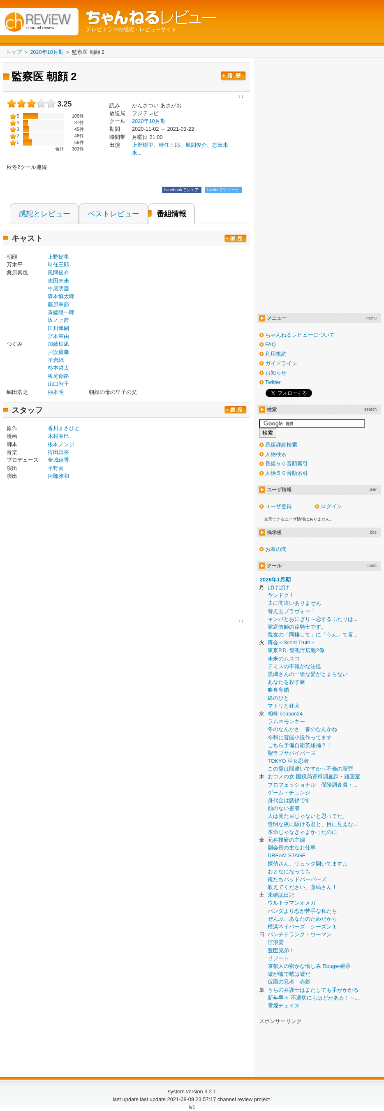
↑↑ (240, 621)
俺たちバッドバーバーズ (297, 879)
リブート (278, 958)
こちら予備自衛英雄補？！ (300, 745)
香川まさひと (64, 428)
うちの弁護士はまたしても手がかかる (313, 990)
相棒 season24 (285, 714)
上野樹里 (58, 257)
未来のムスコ (284, 658)
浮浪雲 (276, 942)
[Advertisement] (76, 550)
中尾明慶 (58, 288)
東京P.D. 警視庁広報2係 (296, 650)
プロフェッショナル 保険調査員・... (313, 785)
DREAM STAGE (286, 855)
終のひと (278, 698)
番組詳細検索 (281, 445)
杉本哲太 (58, 368)
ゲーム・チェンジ (289, 792)
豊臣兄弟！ (281, 950)
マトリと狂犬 (284, 706)
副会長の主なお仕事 (292, 848)
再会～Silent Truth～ (292, 642)
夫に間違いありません (294, 603)
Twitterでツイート (223, 189)
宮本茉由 (58, 336)
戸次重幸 (58, 352)
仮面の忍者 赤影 (289, 982)
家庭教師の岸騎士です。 (297, 627)
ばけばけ (278, 587)
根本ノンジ (61, 444)
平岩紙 (56, 360)
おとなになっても (289, 871)
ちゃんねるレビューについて (300, 335)
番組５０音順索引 (286, 464)
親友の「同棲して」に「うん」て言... (313, 635)
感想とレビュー (44, 214)
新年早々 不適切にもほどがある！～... (313, 998)
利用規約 (276, 354)
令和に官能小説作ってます (300, 737)
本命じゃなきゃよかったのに (302, 832)
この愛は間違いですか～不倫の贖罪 (310, 769)
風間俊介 (196, 145)
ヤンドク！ (281, 595)
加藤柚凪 (58, 344)
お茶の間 (276, 549)
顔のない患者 (284, 808)
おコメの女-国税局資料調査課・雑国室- (315, 776)
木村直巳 (58, 436)
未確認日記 (281, 895)
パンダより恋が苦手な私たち (302, 911)
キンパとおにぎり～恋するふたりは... (313, 619)
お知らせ (276, 373)
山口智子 (58, 384)
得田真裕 (58, 452)
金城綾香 (58, 460)
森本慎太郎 (61, 296)
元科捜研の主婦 (286, 840)
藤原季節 (58, 304)
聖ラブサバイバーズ (292, 753)
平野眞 (56, 468)
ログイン (331, 506)
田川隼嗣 (58, 328)
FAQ (270, 344)
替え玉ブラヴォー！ (292, 611)
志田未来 (58, 281)
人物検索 (276, 454)
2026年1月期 (275, 579)
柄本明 (56, 392)
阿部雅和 (58, 476)
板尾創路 (58, 376)
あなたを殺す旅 (286, 682)
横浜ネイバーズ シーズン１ (302, 927)
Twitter (273, 382)
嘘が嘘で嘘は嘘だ (289, 974)
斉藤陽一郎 (61, 312)
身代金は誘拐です (289, 800)
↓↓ (240, 96)
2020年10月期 (149, 121)
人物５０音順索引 (286, 473)
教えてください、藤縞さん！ (302, 887)
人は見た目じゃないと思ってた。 (308, 816)
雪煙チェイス (284, 1005)
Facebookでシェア (182, 189)
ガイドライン (281, 363)
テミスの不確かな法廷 (294, 666)
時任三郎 (169, 145)
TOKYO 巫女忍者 (288, 761)
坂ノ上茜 (58, 320)
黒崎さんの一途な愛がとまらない (308, 674)
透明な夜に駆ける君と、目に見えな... (313, 824)
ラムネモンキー (286, 721)
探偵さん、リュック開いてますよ (308, 864)
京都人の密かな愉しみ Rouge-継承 (309, 966)
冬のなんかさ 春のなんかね (302, 729)
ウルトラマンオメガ (292, 903)
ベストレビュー (113, 214)
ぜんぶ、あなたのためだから (302, 919)
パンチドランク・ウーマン (300, 934)
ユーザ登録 (278, 506)
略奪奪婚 (278, 690)
